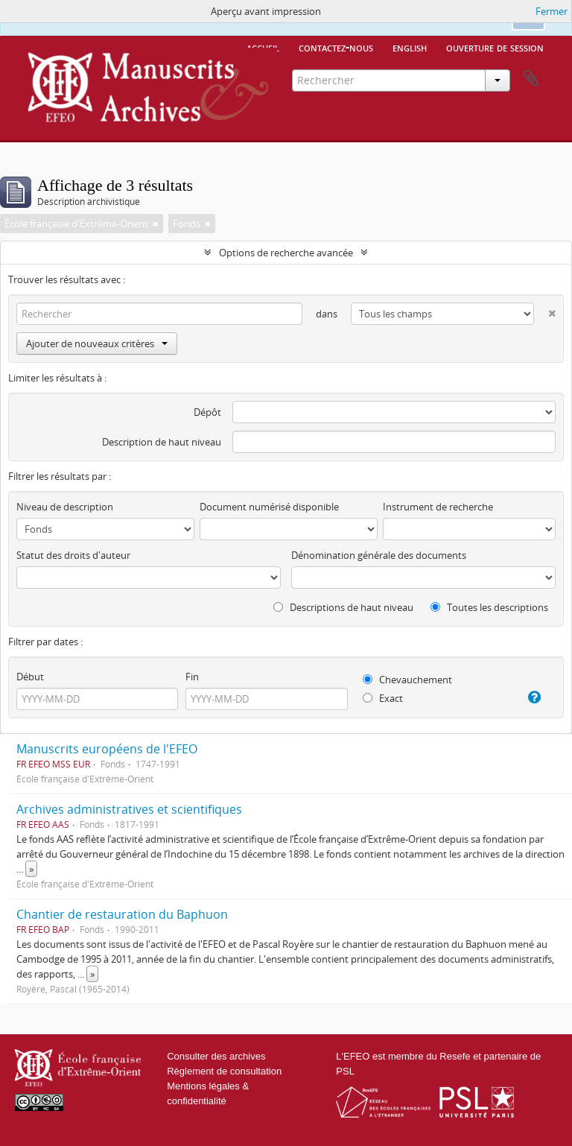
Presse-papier (531, 79)
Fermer (552, 11)
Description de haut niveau (161, 442)
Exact (383, 698)
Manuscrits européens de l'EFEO (106, 749)
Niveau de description (64, 506)
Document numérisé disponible (269, 506)
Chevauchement (407, 679)
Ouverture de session (495, 47)
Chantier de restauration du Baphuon (122, 914)
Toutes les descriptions (489, 607)
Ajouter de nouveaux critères (97, 343)
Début (30, 676)
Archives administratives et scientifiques (129, 809)
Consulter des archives (216, 1056)
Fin (192, 676)
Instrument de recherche (438, 506)
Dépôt (207, 412)
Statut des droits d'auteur (73, 555)
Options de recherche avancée (286, 252)
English (410, 47)
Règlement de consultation (224, 1071)
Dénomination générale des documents (378, 555)
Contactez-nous (336, 47)
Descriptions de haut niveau (343, 607)
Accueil (263, 47)
